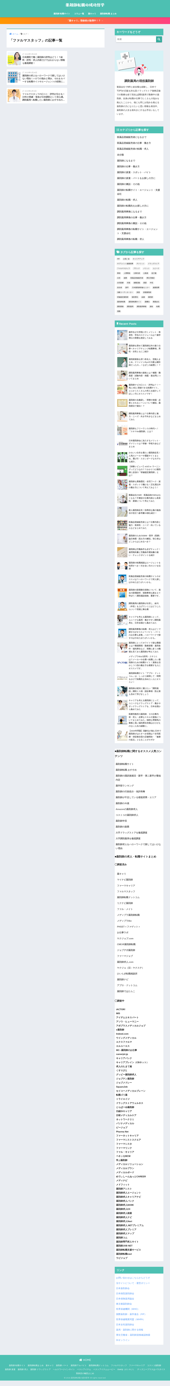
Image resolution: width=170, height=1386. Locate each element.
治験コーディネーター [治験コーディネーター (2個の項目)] (125, 293)
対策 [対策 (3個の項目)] (128, 284)
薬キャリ (92, 13)
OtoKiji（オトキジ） (126, 1375)
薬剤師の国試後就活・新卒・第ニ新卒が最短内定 (138, 781)
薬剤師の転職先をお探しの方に (133, 206)
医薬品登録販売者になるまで (131, 137)
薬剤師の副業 (122, 830)
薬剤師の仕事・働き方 (128, 167)
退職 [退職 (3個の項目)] (118, 313)
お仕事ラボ (122, 937)
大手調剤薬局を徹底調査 (128, 842)
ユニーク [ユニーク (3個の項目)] (156, 270)
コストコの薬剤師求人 (127, 819)
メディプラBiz (124, 925)
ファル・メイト (125, 913)
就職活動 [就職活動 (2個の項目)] (137, 284)
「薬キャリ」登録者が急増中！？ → (85, 21)
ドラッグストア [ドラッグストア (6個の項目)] (153, 265)
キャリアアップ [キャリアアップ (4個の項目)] (138, 260)
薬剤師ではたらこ (126, 997)
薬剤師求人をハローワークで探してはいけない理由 (138, 850)
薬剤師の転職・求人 (127, 200)
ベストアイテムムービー (104, 1375)
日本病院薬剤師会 (125, 1299)
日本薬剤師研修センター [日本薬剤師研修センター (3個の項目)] (141, 289)
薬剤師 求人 (23, 1375)
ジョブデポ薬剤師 (126, 955)
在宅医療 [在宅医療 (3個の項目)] (120, 284)
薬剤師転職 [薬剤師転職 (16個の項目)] (121, 303)
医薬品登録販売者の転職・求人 (133, 149)
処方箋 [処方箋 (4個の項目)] (154, 274)
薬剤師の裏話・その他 (128, 184)
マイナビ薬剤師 (125, 884)
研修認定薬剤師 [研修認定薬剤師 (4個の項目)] (122, 298)
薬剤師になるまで (126, 161)
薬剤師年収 (121, 825)
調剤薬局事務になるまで (129, 212)
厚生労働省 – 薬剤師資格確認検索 (133, 1340)
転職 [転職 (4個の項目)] (158, 308)
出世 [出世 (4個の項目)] (118, 279)
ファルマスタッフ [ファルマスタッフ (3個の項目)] (123, 270)
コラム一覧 (79, 13)
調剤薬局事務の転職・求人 (130, 240)
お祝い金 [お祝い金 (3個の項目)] (126, 260)
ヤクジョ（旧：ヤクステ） (130, 973)
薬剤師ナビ (122, 985)
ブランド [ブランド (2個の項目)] (136, 270)
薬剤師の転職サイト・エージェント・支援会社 (138, 192)
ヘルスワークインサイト (64, 1375)
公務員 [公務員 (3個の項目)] (145, 274)
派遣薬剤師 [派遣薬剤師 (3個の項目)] (147, 293)
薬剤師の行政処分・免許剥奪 (130, 795)
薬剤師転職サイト (125, 767)
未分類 (120, 155)
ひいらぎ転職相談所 (127, 979)
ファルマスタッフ (126, 896)
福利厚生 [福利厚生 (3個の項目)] (135, 298)
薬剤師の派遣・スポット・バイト (134, 173)
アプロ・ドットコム (127, 991)
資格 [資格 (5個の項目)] (151, 308)
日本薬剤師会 (123, 1294)
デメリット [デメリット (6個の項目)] (140, 265)
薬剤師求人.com (125, 967)
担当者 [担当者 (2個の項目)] (119, 289)
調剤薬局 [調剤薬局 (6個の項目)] (130, 308)
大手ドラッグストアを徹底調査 (131, 836)
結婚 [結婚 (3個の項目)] (143, 298)
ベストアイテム (84, 1375)
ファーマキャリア (126, 890)
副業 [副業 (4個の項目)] (125, 279)
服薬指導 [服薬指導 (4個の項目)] (156, 289)
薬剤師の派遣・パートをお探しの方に (136, 179)
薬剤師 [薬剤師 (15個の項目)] (150, 298)
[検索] (159, 39)
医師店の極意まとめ (85, 1379)
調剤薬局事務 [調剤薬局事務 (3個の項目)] (141, 308)
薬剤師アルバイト (79, 1371)
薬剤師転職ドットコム (128, 902)
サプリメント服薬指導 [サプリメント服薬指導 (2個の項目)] (125, 265)
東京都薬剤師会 (124, 1309)
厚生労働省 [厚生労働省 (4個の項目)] (150, 279)
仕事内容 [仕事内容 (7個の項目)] (137, 274)
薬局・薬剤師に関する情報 (129, 1335)
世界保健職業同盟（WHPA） (130, 1325)
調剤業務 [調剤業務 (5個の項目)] (120, 308)
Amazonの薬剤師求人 (127, 813)
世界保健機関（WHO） (128, 1314)
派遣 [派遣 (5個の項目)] (138, 293)
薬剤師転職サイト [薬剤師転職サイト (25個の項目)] (135, 303)
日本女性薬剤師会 (125, 1330)
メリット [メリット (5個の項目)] (146, 270)
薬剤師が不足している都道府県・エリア (136, 801)
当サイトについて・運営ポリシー (133, 1288)
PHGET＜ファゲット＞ (129, 931)
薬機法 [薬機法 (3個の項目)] (147, 303)
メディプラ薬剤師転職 (128, 919)
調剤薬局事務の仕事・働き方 (131, 218)
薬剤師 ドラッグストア (40, 1375)
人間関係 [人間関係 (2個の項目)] (127, 274)
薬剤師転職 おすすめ (126, 773)
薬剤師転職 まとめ (108, 13)
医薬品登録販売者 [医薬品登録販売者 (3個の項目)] (136, 279)
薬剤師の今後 (122, 807)
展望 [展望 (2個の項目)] (144, 284)
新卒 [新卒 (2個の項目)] (127, 289)
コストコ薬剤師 (154, 1371)
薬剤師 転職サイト (62, 13)
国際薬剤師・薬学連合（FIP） (131, 1320)
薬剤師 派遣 (10, 1375)
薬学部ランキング (125, 789)
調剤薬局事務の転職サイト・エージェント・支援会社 (137, 232)
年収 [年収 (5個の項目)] (151, 284)
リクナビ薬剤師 (125, 907)
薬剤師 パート (62, 1371)
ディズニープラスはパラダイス (151, 1375)
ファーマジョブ (125, 961)
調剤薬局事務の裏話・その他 (131, 224)
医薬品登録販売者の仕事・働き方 (134, 143)
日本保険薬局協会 (125, 1304)
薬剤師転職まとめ (36, 1371)
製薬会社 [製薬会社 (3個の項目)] (156, 303)
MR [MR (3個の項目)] (118, 260)
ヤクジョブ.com (125, 943)
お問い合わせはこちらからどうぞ (133, 1283)
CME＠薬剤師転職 (126, 949)
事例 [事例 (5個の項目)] (118, 274)
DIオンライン (123, 1345)
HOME (85, 1365)
